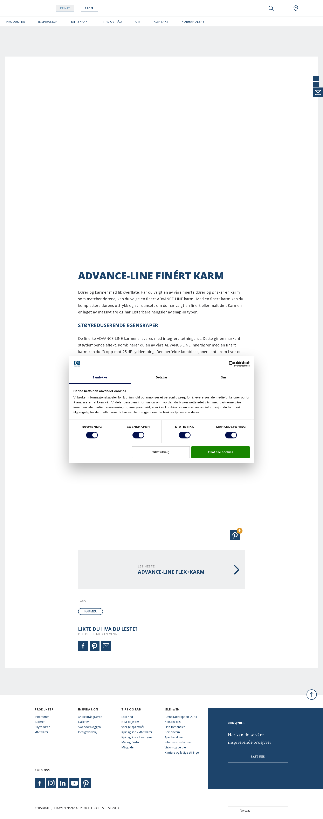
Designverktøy (87, 732)
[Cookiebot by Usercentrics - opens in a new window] (232, 364)
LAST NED (258, 757)
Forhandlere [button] (193, 22)
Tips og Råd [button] (112, 22)
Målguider (128, 747)
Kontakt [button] (161, 22)
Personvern (172, 732)
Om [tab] (223, 377)
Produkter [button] (15, 22)
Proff (94, 8)
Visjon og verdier (176, 747)
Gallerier (83, 722)
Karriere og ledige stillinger (182, 752)
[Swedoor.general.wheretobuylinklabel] (296, 8)
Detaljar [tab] (161, 377)
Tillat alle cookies (220, 452)
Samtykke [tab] (99, 377)
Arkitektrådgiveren (90, 717)
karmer (90, 611)
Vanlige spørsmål (132, 727)
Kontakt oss (173, 722)
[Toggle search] (271, 8)
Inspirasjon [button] (48, 22)
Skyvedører (42, 727)
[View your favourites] (283, 8)
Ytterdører (41, 732)
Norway (240, 810)
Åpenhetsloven (174, 737)
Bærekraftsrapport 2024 (181, 717)
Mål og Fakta (130, 742)
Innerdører (42, 717)
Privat (71, 8)
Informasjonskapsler (178, 742)
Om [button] (137, 22)
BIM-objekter (130, 722)
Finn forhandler (175, 727)
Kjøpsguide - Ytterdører (136, 732)
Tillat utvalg (160, 452)
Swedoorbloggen (89, 727)
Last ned (127, 717)
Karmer (40, 722)
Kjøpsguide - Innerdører (137, 737)
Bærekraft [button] (80, 22)
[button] (235, 535)
